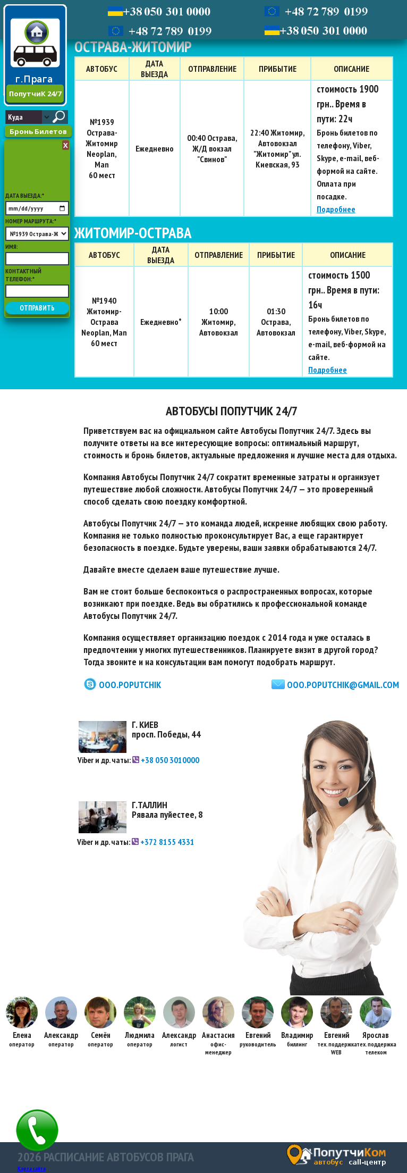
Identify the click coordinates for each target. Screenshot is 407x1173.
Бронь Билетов (38, 131)
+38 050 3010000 (165, 760)
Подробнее (336, 209)
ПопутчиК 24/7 (35, 93)
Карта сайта (32, 1168)
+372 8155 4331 (163, 841)
